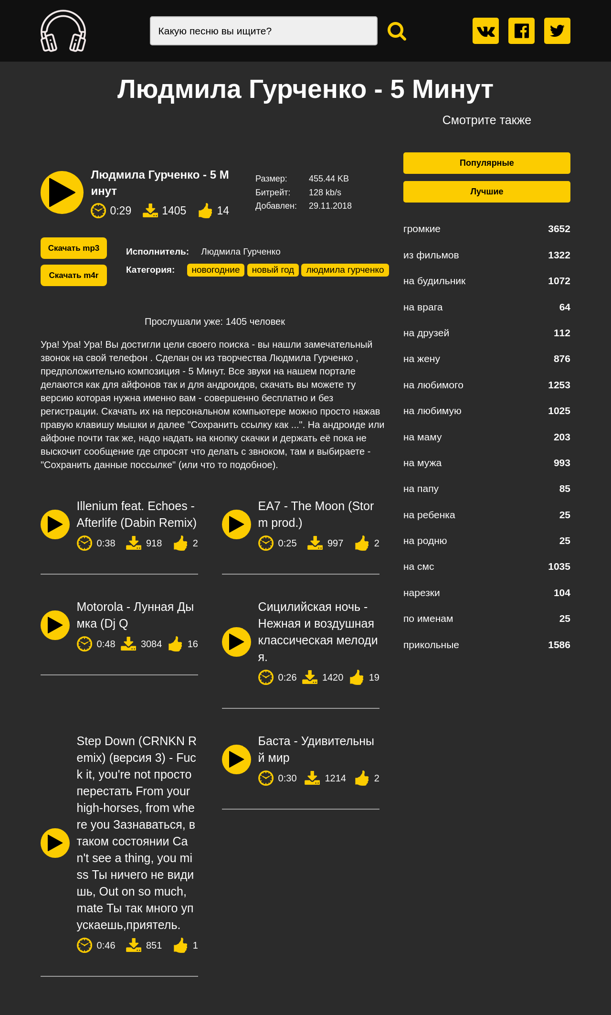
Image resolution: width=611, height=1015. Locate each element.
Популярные (487, 163)
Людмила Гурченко (241, 251)
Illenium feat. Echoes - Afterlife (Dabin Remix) (137, 514)
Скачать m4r (74, 275)
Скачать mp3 (74, 248)
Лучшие (486, 191)
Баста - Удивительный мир (316, 749)
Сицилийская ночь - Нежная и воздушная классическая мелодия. (318, 631)
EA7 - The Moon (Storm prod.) (316, 514)
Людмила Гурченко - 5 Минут (160, 182)
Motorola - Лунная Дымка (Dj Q (135, 615)
